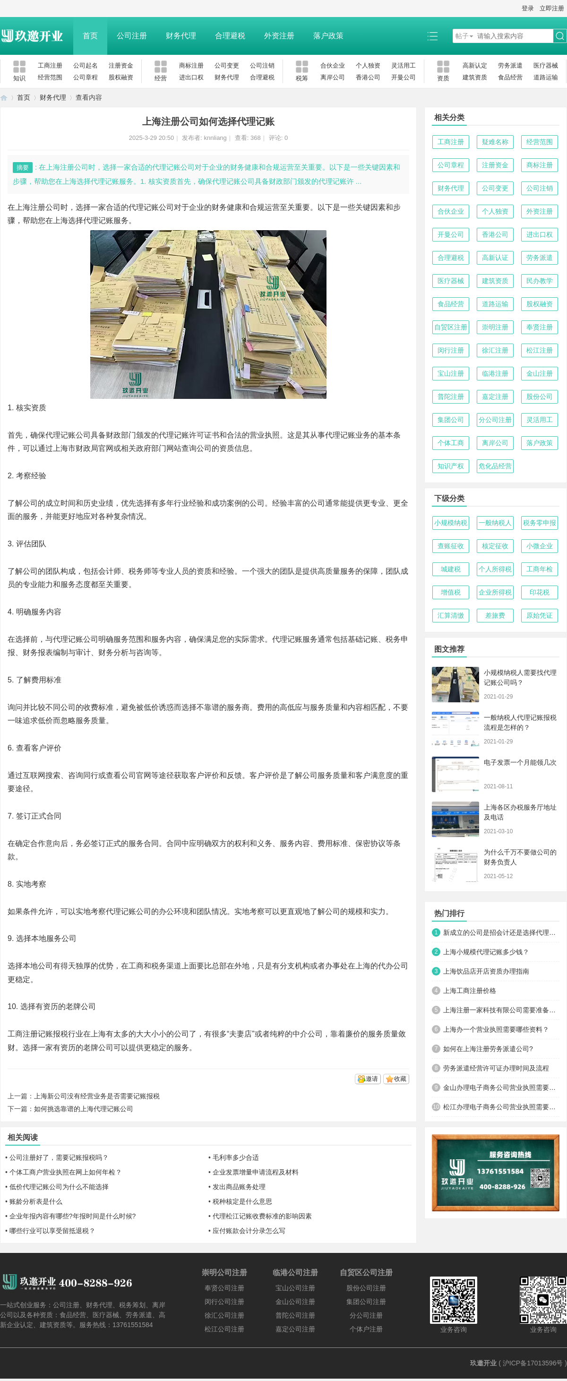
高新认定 (475, 65)
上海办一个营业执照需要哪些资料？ (496, 1029)
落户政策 (328, 36)
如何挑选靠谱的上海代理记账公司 (83, 1109)
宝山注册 (451, 373)
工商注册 (50, 65)
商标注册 (191, 65)
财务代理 (181, 36)
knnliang (215, 137)
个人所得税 (495, 569)
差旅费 (495, 615)
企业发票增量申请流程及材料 (256, 1172)
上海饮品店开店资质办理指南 (486, 971)
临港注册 (495, 373)
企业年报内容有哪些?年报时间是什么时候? (72, 1216)
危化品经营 (495, 466)
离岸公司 (332, 77)
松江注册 (539, 350)
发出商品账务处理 (239, 1187)
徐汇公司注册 (224, 1315)
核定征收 (495, 546)
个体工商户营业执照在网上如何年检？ (65, 1172)
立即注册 (552, 8)
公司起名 (85, 65)
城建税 (451, 569)
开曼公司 (403, 77)
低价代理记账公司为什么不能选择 (59, 1187)
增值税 (451, 592)
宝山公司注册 (295, 1288)
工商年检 (539, 569)
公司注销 (262, 65)
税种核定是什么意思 (242, 1201)
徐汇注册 (495, 350)
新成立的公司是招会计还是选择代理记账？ (501, 932)
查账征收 (451, 546)
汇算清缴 (451, 615)
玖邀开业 (483, 1363)
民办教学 (539, 281)
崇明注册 (495, 327)
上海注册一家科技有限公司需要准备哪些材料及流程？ (501, 1010)
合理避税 (230, 36)
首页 (90, 36)
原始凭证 (539, 615)
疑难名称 (495, 142)
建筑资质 (475, 77)
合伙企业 (332, 65)
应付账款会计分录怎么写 (249, 1230)
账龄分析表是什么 (35, 1201)
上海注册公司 (37, 207)
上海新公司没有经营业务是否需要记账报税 (97, 1096)
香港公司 (368, 77)
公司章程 (85, 77)
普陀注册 (451, 396)
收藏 (400, 1078)
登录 (528, 8)
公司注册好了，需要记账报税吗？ (59, 1157)
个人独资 (368, 65)
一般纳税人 (495, 523)
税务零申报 (539, 523)
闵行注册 (451, 350)
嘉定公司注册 (295, 1329)
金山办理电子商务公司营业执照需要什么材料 (501, 1087)
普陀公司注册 (295, 1315)
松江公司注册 (224, 1329)
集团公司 (451, 419)
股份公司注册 (366, 1288)
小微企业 (539, 546)
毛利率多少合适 (236, 1157)
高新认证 (495, 257)
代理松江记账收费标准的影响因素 (262, 1216)
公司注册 (132, 36)
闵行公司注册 (224, 1301)
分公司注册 (495, 419)
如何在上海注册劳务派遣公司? (488, 1049)
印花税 (540, 592)
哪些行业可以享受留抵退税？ (52, 1230)
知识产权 (451, 466)
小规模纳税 (450, 523)
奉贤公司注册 (224, 1288)
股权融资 (121, 77)
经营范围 (50, 77)
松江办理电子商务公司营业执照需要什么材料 (501, 1107)
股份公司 (539, 396)
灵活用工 (403, 65)
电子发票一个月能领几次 (520, 762)
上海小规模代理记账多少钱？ (486, 952)
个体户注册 (366, 1329)
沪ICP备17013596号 (533, 1363)
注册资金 (121, 65)
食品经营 (510, 77)
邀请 (372, 1078)
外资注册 (279, 36)
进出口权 (191, 77)
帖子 (462, 36)
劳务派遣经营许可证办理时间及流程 (496, 1068)
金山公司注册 (295, 1301)
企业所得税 (495, 592)
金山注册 (539, 373)
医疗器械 (545, 65)
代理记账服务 (106, 220)
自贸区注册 (450, 327)
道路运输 (545, 77)
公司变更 (227, 65)
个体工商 (451, 443)
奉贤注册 (539, 327)
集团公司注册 (366, 1301)
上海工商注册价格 (469, 990)
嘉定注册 (495, 396)
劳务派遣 (510, 65)
